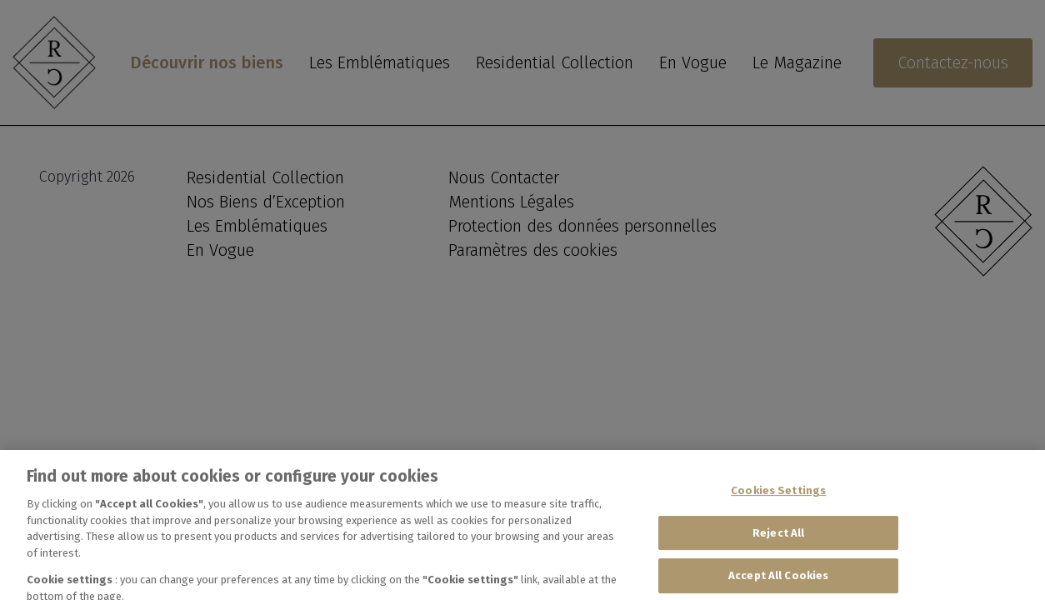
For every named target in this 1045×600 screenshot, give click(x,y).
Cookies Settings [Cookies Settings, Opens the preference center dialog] (778, 499)
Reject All (778, 541)
